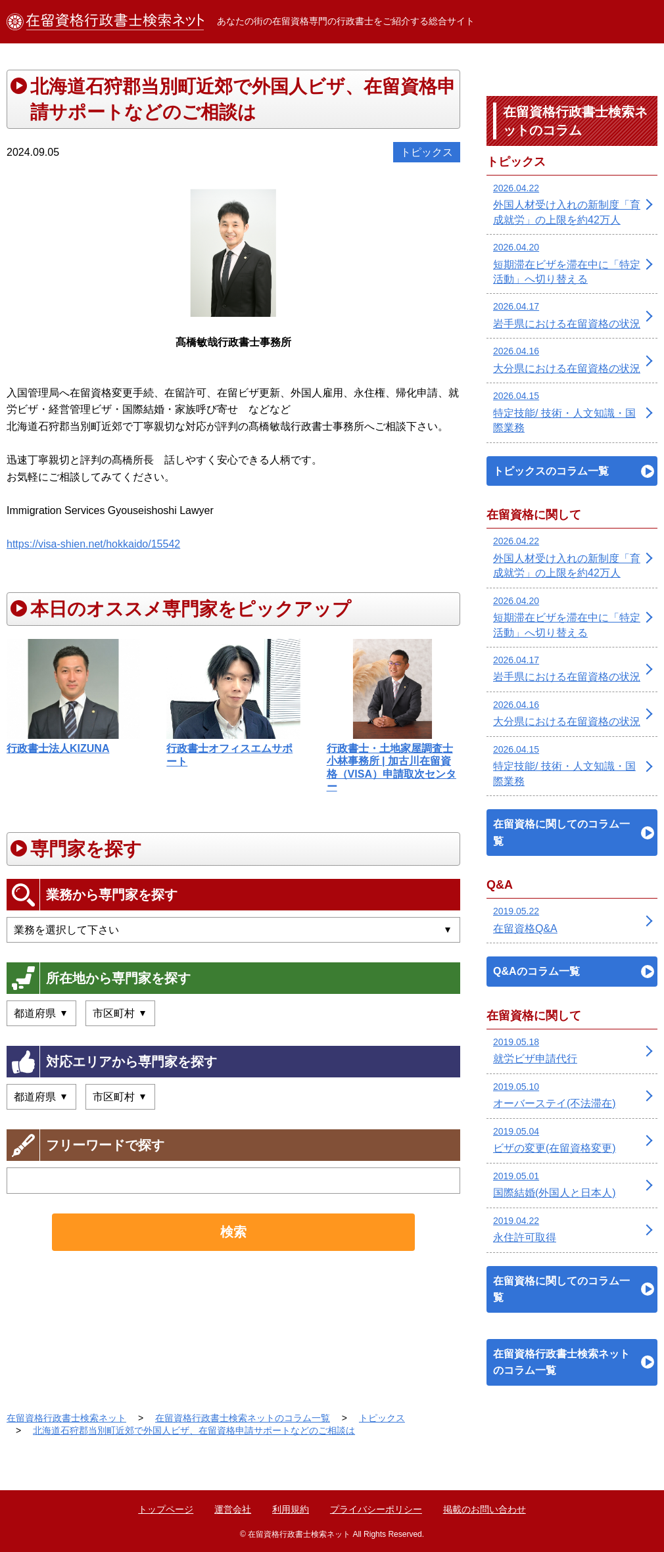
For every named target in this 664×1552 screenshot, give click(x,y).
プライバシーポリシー (376, 1509)
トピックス (426, 152)
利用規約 (290, 1509)
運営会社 (232, 1509)
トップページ (165, 1509)
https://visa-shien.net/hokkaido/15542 (93, 544)
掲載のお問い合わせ (484, 1509)
